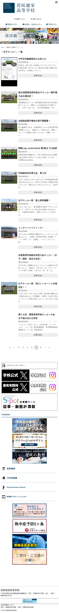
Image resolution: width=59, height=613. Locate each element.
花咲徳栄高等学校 (11, 610)
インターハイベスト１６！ (31, 228)
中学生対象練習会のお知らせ (32, 59)
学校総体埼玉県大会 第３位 (32, 173)
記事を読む (38, 75)
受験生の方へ (13, 24)
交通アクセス (20, 19)
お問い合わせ (36, 19)
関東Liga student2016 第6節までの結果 (37, 148)
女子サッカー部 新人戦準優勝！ (34, 200)
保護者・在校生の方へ (33, 24)
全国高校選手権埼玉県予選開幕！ (34, 121)
